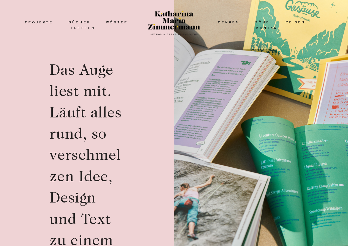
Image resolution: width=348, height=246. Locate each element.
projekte (39, 22)
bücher (80, 22)
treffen (83, 28)
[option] (261, 123)
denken (229, 22)
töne (262, 22)
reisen (295, 22)
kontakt (268, 28)
